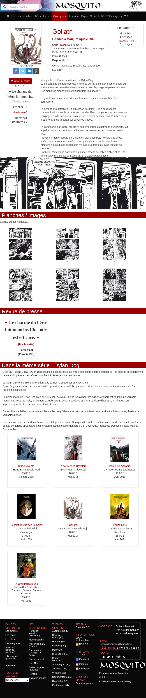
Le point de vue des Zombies (26, 525)
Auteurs (47, 16)
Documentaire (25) (62, 677)
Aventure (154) (60, 631)
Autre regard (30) (61, 664)
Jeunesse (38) (59, 668)
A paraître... (11, 665)
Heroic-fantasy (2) (57, 659)
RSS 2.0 (82, 644)
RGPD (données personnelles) (115, 681)
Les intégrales (12, 643)
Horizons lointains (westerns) (34, 633)
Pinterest (82, 664)
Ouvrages (60, 16)
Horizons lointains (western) (10, 649)
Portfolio (33, 673)
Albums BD (33, 16)
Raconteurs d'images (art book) (35, 652)
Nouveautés (17, 16)
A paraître (73, 16)
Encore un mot (36, 659)
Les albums (11, 639)
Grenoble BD (97, 16)
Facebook (82, 659)
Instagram (82, 668)
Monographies (36, 639)
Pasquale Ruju (85, 39)
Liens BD (80, 655)
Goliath (73, 525)
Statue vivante (26, 466)
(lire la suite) (20, 112)
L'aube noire (120, 525)
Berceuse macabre (120, 466)
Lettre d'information (82, 638)
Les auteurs (11, 631)
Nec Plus (33, 663)
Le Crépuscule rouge (26, 583)
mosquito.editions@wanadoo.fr (116, 644)
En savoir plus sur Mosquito (113, 673)
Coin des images (37, 678)
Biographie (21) (60, 681)
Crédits (102, 677)
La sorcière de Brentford (72, 466)
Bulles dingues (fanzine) (36, 668)
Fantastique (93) (60, 645)
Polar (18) (57, 649)
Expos (84, 16)
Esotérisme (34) (60, 685)
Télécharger (114, 16)
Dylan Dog (66, 44)
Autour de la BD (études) (37, 645)
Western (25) (59, 672)
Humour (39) (58, 641)
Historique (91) (60, 654)
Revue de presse (84, 683)
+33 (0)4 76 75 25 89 (127, 647)
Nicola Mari (65, 39)
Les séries (10, 635)
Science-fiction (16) (57, 636)
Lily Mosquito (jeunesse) (12, 657)
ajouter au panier (20, 81)
